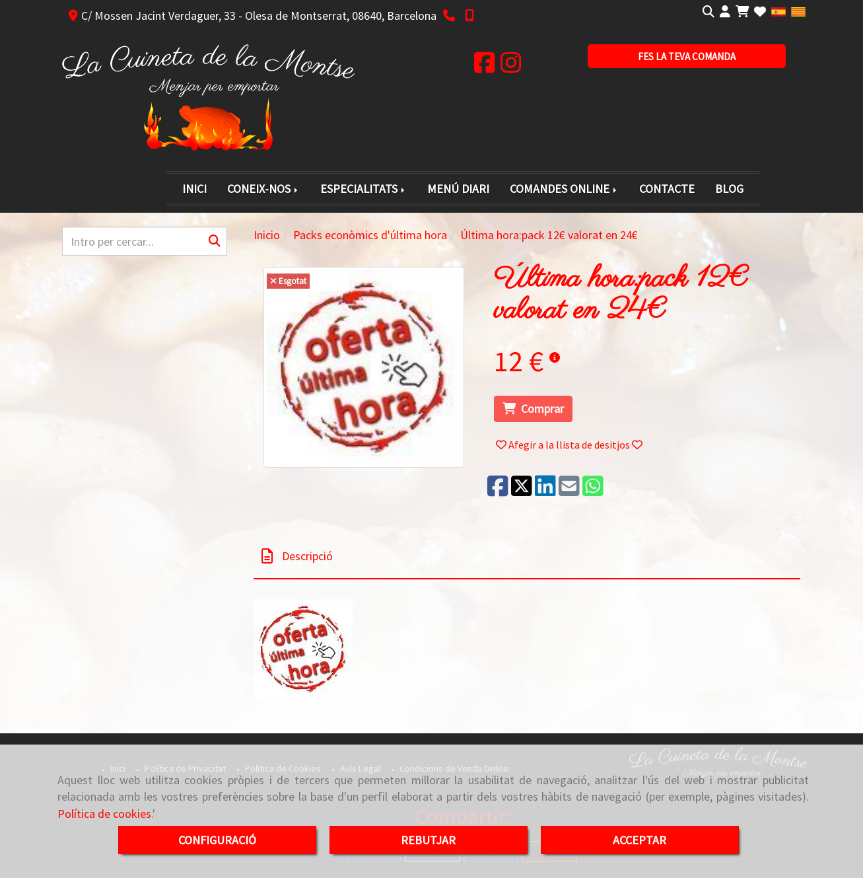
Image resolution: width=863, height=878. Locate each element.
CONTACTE (667, 188)
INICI (194, 188)
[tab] (527, 556)
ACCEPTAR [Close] (639, 840)
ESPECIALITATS (363, 188)
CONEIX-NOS (263, 188)
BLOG (729, 188)
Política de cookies (104, 813)
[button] (725, 12)
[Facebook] (484, 67)
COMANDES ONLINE (564, 188)
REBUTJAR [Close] (428, 840)
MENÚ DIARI (458, 188)
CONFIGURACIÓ (217, 840)
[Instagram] (511, 67)
